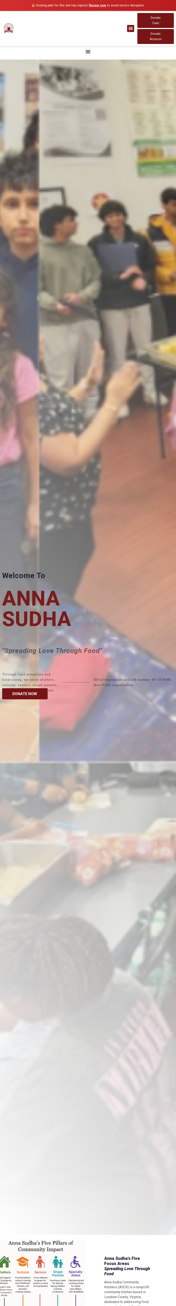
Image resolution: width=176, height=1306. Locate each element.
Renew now (97, 5)
